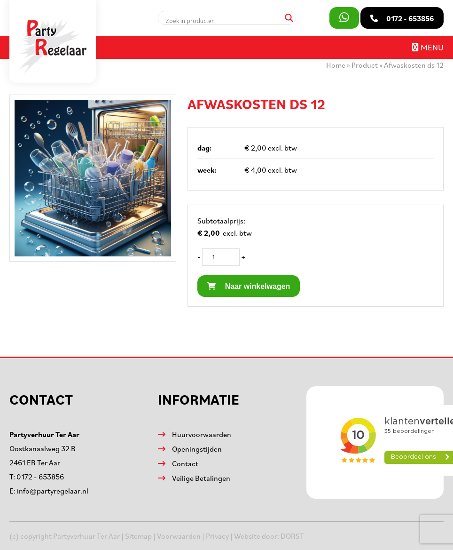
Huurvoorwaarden (201, 434)
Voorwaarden (179, 536)
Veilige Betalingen (201, 478)
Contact (185, 463)
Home (335, 65)
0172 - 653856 (40, 476)
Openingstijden (197, 449)
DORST (292, 536)
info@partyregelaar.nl (52, 490)
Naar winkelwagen (248, 286)
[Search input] (222, 20)
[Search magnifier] (289, 17)
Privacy (217, 536)
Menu (428, 47)
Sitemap (138, 536)
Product (364, 65)
